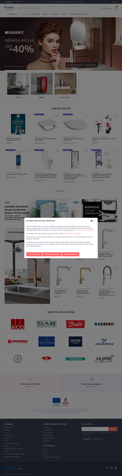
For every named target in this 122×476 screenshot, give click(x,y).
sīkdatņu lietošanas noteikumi (85, 230)
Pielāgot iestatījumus (52, 254)
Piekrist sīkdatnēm (34, 254)
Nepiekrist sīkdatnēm (70, 254)
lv (93, 220)
